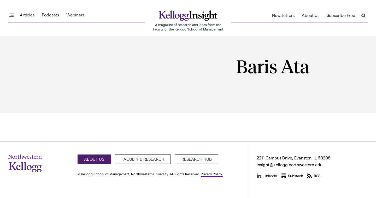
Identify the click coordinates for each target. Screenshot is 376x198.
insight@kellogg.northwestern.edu (289, 164)
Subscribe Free (341, 15)
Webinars (75, 15)
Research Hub (196, 159)
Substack (292, 176)
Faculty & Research (142, 159)
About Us (310, 15)
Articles (27, 15)
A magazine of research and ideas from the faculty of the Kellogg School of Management (188, 27)
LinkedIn (267, 176)
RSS (313, 176)
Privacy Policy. (212, 174)
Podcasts (50, 15)
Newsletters (283, 15)
